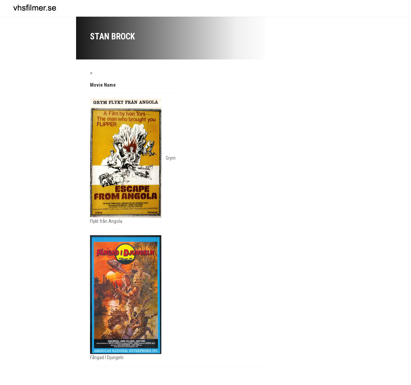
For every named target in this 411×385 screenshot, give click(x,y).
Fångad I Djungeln (107, 357)
